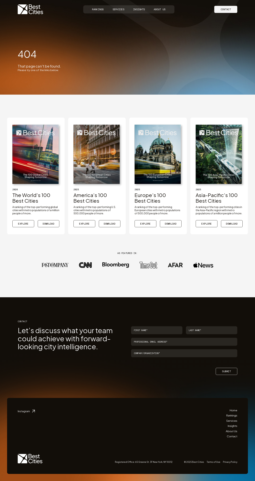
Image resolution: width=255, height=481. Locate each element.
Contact (226, 9)
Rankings (98, 9)
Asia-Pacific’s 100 (217, 198)
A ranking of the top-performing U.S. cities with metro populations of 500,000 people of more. (94, 210)
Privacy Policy (230, 462)
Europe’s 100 (150, 198)
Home (233, 410)
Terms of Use (213, 462)
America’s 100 (90, 198)
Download (48, 223)
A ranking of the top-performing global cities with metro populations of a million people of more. (35, 210)
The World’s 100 (31, 198)
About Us (159, 9)
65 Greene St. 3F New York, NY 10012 (153, 462)
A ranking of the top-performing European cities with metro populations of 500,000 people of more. (157, 210)
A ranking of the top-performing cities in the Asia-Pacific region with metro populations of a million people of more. (219, 210)
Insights (139, 9)
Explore (23, 223)
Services (118, 9)
